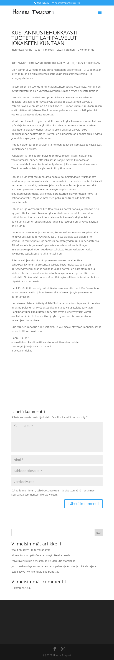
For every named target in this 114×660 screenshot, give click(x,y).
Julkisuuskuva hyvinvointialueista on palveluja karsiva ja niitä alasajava (53, 566)
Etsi (98, 532)
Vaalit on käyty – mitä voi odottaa (30, 549)
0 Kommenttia (86, 49)
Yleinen (70, 49)
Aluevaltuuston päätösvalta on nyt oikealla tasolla (40, 555)
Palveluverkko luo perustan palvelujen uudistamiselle (43, 560)
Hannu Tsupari (33, 49)
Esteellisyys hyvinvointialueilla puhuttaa (35, 571)
